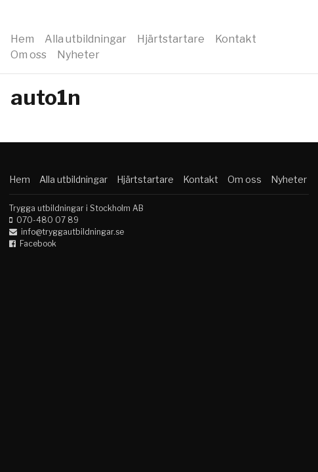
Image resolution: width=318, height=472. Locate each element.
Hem (22, 39)
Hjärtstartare (171, 39)
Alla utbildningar (86, 39)
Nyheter (78, 55)
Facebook (38, 243)
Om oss (28, 55)
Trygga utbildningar (93, 18)
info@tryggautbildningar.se (72, 232)
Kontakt (235, 39)
